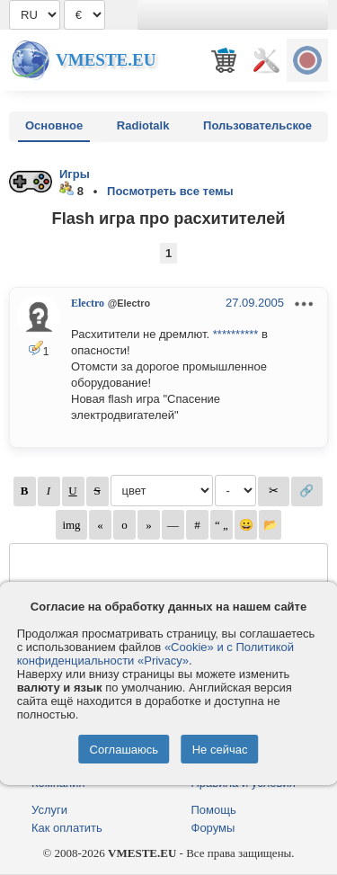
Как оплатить (66, 828)
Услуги (49, 810)
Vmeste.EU (105, 59)
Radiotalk (143, 125)
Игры (74, 174)
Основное (54, 125)
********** (236, 334)
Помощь (213, 810)
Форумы (213, 828)
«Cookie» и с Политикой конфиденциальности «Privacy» (155, 653)
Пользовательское (257, 125)
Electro (87, 303)
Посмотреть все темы (170, 191)
